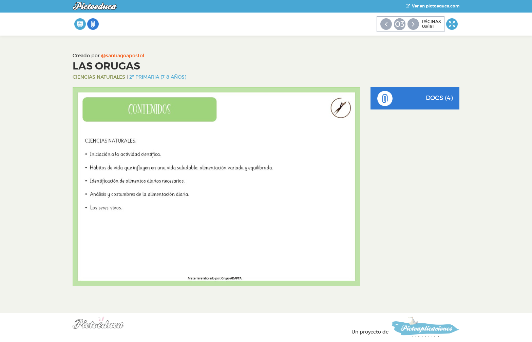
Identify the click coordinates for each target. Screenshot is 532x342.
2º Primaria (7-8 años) (157, 77)
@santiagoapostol (122, 56)
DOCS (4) (415, 98)
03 (399, 24)
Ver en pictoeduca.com (432, 6)
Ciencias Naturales (99, 77)
